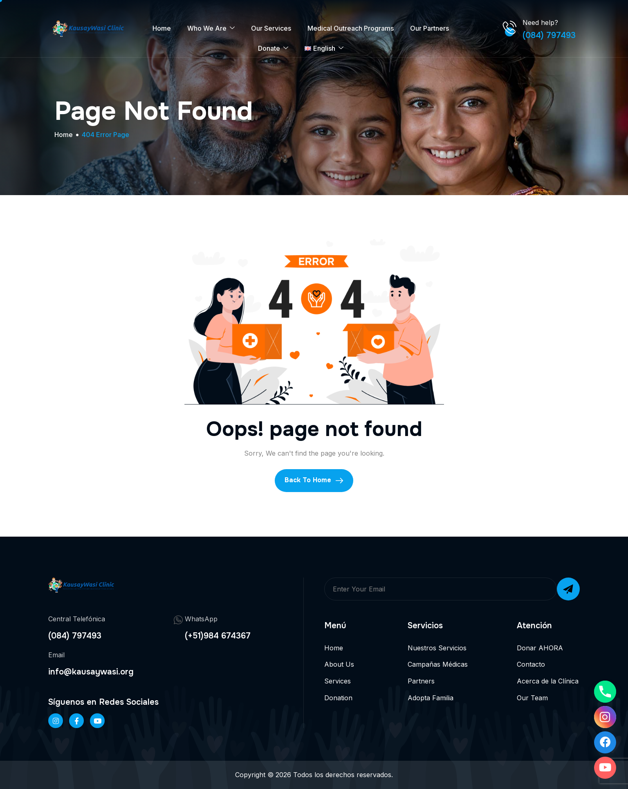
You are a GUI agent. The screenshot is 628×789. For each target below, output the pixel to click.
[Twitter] (97, 720)
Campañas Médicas (438, 664)
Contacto (531, 664)
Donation (338, 698)
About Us (339, 664)
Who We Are (211, 28)
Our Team (532, 698)
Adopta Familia (430, 698)
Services (337, 681)
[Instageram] (55, 720)
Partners (421, 681)
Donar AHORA (540, 648)
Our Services (271, 28)
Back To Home (314, 480)
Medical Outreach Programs (350, 28)
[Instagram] (605, 717)
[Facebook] (76, 720)
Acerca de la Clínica (548, 681)
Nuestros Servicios (437, 648)
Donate (273, 48)
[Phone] (605, 692)
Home (162, 28)
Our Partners (429, 28)
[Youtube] (605, 768)
